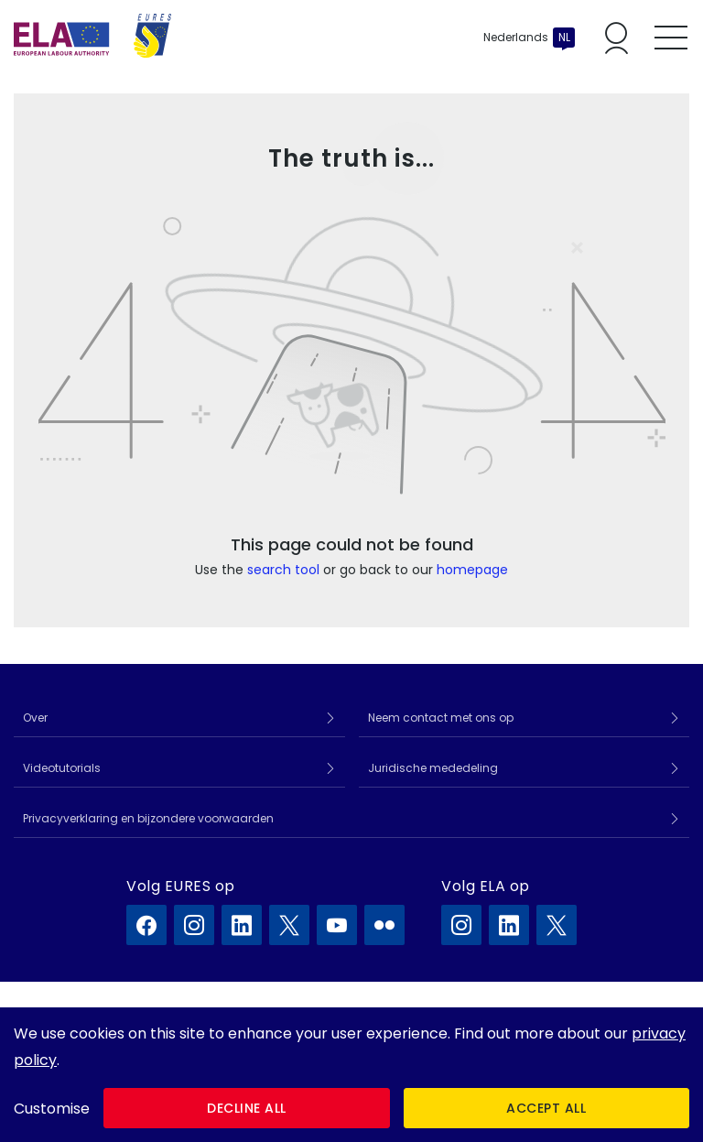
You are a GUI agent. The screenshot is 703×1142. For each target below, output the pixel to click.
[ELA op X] (556, 925)
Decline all (247, 1108)
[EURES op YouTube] (337, 925)
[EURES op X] (289, 925)
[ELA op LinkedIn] (509, 925)
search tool (283, 569)
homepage (472, 569)
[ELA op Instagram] (461, 925)
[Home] (92, 37)
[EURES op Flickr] (384, 925)
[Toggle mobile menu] (671, 37)
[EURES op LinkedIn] (242, 925)
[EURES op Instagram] (194, 925)
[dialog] (351, 1074)
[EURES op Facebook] (146, 925)
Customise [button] (52, 1108)
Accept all (546, 1108)
